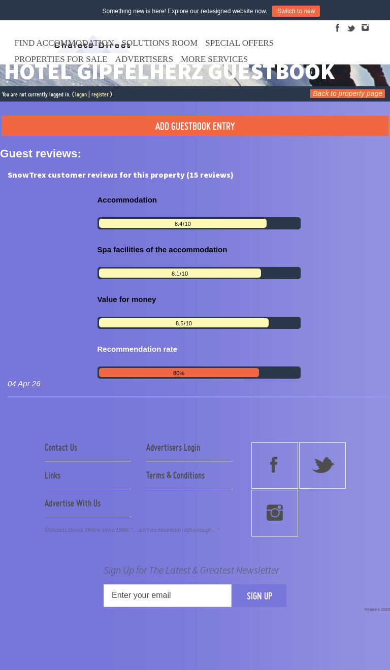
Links (52, 475)
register (100, 94)
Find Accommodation (64, 43)
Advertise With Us (73, 503)
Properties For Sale (61, 59)
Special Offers (239, 43)
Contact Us (61, 447)
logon (81, 94)
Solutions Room (160, 43)
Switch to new (296, 11)
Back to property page (347, 93)
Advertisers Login (173, 447)
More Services (214, 59)
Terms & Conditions (175, 475)
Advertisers (144, 59)
